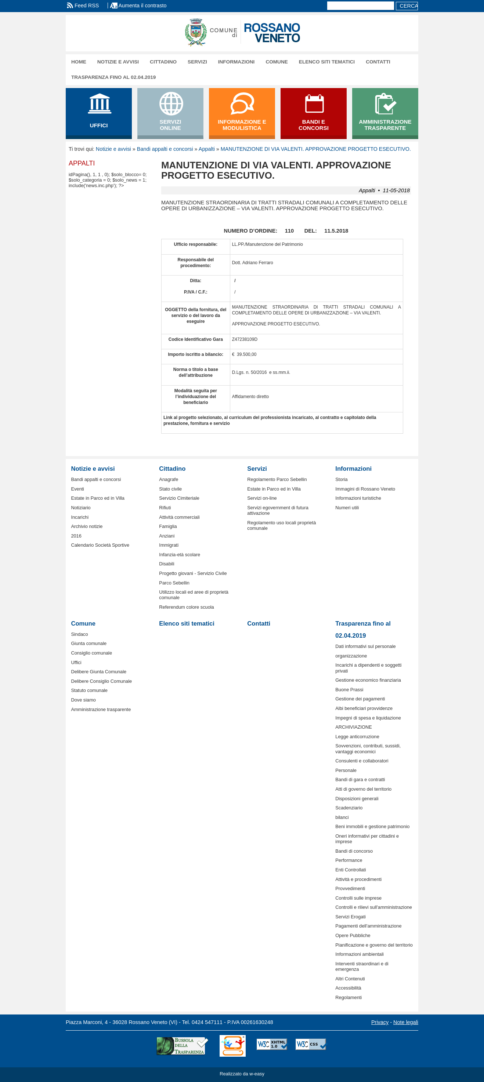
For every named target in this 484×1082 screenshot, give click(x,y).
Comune (277, 62)
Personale (346, 770)
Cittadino (163, 62)
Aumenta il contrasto (142, 5)
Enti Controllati (350, 869)
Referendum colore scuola (186, 607)
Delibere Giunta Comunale (98, 671)
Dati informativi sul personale (365, 646)
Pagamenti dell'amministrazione (368, 926)
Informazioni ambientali (359, 954)
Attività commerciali (179, 517)
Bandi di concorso (354, 851)
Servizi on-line (262, 498)
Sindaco (79, 634)
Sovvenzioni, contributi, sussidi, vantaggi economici (368, 748)
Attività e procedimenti (358, 879)
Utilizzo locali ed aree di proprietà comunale (193, 594)
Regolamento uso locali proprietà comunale (281, 525)
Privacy (380, 1022)
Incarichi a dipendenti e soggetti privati (368, 667)
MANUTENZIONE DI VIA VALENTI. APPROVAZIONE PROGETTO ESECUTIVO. (316, 149)
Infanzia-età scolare (179, 554)
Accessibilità (348, 988)
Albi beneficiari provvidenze (364, 708)
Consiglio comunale (91, 653)
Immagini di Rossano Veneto (365, 489)
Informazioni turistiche (358, 498)
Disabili (166, 563)
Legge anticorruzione (357, 736)
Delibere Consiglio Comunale (101, 681)
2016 (76, 536)
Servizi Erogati (350, 916)
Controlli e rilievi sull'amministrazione (373, 907)
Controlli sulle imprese (358, 898)
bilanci (341, 817)
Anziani (166, 536)
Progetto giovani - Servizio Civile (193, 573)
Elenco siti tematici (327, 62)
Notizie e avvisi (118, 62)
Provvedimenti (350, 888)
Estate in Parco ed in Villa (97, 498)
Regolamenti (348, 997)
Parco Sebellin (174, 583)
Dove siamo (83, 700)
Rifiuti (165, 507)
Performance (348, 860)
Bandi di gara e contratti (360, 779)
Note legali (405, 1022)
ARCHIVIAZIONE (353, 727)
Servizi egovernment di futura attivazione (277, 510)
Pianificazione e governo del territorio (374, 945)
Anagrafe (168, 479)
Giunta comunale (88, 643)
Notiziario (80, 507)
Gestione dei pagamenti (360, 699)
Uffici (76, 662)
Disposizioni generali (356, 798)
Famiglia (168, 526)
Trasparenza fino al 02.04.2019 (113, 77)
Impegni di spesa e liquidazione (368, 718)
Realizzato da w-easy (242, 1073)
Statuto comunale (89, 690)
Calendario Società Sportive (100, 545)
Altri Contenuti (350, 978)
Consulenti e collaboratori (361, 761)
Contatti (378, 62)
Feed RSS (87, 5)
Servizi (197, 62)
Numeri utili (347, 507)
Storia (341, 479)
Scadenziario (348, 807)
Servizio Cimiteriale (179, 498)
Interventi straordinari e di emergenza (361, 966)
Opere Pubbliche (352, 935)
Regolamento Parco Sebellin (277, 479)
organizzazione (351, 656)
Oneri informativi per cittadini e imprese (367, 838)
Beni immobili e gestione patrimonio (372, 826)
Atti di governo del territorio (363, 789)
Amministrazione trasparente (101, 709)
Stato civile (170, 489)
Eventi (77, 489)
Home (78, 62)
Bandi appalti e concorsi (165, 149)
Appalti (207, 149)
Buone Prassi (349, 689)
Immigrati (168, 545)
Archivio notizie (86, 526)
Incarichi (80, 517)
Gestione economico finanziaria (368, 680)
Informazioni (236, 62)
